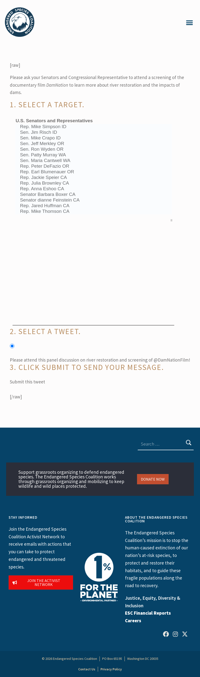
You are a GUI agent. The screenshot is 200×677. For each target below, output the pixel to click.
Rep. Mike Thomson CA (93, 211)
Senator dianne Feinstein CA (93, 200)
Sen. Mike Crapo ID (93, 138)
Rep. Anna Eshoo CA (93, 189)
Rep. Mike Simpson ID (93, 127)
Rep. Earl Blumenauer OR (93, 172)
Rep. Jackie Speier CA (93, 177)
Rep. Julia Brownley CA (93, 183)
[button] (189, 22)
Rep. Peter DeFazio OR (93, 166)
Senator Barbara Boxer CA (93, 194)
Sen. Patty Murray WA (93, 155)
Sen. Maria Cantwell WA (93, 160)
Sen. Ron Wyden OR (93, 149)
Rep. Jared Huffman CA (93, 206)
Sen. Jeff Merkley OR (93, 144)
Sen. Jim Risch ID (93, 132)
